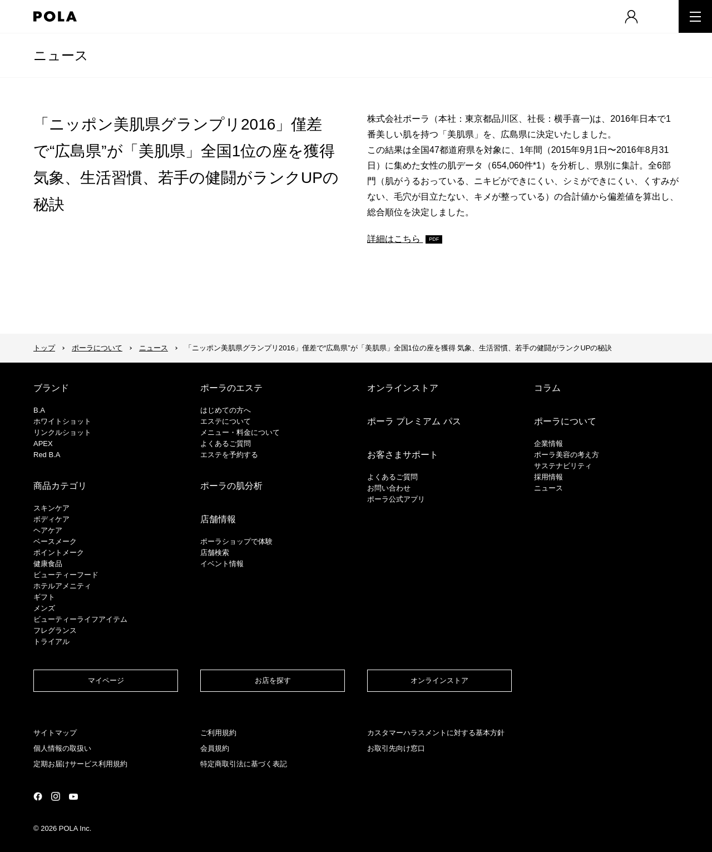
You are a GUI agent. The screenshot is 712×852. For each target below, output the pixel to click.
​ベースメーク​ (55, 541)
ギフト (44, 597)
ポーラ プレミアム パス (414, 421)
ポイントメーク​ (58, 552)
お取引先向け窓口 (396, 748)
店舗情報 (218, 519)
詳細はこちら (395, 239)
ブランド (51, 388)
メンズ (44, 608)
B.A (39, 410)
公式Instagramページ (55, 796)
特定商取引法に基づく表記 (243, 764)
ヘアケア (47, 530)
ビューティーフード (65, 575)
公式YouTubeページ (73, 797)
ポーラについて (97, 348)
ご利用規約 (218, 733)
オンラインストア (402, 388)
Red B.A (46, 454)
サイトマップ (55, 733)
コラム (547, 388)
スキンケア (51, 508)
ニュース (60, 55)
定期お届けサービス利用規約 (80, 764)
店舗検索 (214, 552)
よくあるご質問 (225, 443)
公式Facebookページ (37, 796)
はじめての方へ (225, 410)
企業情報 (548, 443)
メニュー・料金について (240, 432)
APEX (43, 443)
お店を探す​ (273, 680)
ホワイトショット (62, 421)
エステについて (225, 421)
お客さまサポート (402, 454)
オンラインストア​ (439, 680)
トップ (44, 348)
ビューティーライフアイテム (80, 619)
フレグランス (55, 630)
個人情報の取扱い (62, 748)
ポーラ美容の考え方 (566, 454)
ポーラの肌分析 (231, 486)
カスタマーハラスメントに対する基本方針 (436, 733)
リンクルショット (62, 432)
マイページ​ (106, 680)
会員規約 (214, 748)
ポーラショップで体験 (236, 541)
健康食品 (47, 563)
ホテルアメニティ (62, 586)
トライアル (51, 641)
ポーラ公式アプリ (396, 499)
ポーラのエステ (231, 388)
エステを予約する (229, 454)
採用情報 (548, 477)
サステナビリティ (563, 466)
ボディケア (51, 519)
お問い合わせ (389, 488)
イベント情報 (222, 563)
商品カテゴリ (60, 486)
